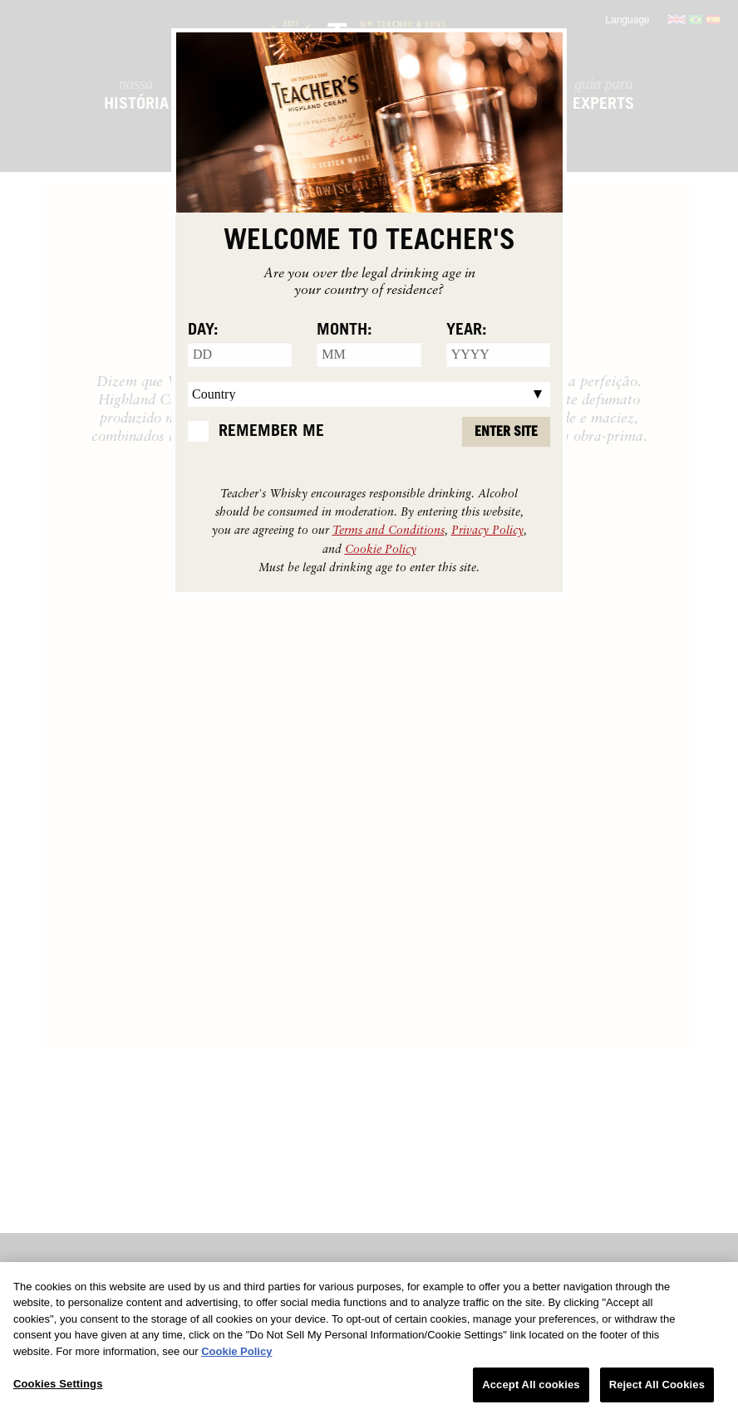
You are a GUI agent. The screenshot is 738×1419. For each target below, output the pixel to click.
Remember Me (271, 431)
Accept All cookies (530, 1384)
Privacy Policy (487, 529)
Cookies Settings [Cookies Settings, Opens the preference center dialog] (58, 1383)
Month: (344, 329)
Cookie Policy (380, 548)
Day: (203, 329)
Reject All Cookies (657, 1384)
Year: (466, 329)
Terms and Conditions (388, 529)
